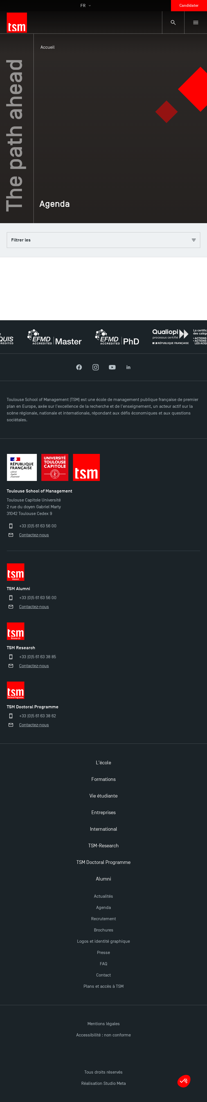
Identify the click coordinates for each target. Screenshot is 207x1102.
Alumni (103, 879)
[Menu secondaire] (195, 22)
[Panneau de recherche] (173, 22)
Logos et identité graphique (103, 941)
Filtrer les (103, 240)
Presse (103, 952)
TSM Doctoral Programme (103, 862)
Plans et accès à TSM (103, 986)
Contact (103, 975)
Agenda (103, 907)
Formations (103, 779)
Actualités (103, 896)
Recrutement (103, 918)
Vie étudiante (103, 796)
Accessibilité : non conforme (103, 1035)
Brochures (103, 930)
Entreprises (103, 813)
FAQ (103, 963)
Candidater (189, 5)
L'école (103, 763)
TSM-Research (103, 846)
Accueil (47, 47)
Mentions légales (103, 1023)
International (103, 829)
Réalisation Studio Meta (103, 1083)
